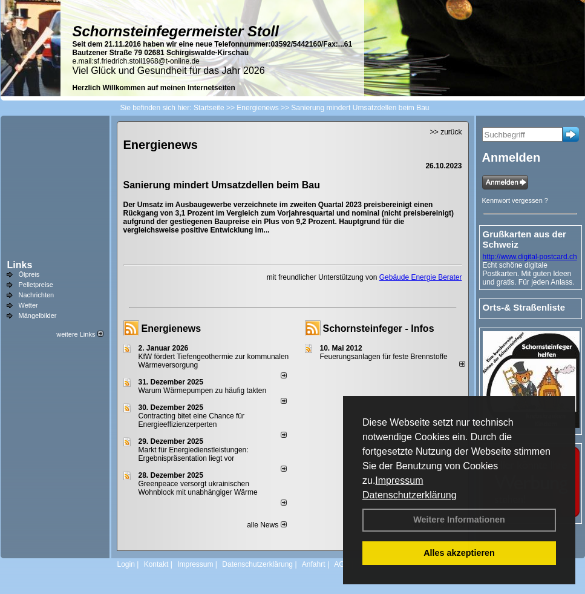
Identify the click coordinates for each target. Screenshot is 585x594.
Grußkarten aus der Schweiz (524, 239)
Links (20, 265)
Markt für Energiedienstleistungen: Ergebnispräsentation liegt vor (194, 454)
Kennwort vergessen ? (515, 200)
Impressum (399, 480)
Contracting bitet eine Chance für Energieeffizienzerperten (191, 420)
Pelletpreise (36, 284)
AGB (341, 564)
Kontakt (156, 564)
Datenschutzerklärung (409, 495)
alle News (266, 525)
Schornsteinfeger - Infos (378, 328)
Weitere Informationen (459, 519)
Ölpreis (29, 274)
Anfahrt (313, 564)
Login (126, 564)
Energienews (171, 328)
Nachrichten (36, 295)
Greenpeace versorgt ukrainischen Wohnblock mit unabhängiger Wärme (198, 488)
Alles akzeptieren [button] (459, 553)
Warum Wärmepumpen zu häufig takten (203, 390)
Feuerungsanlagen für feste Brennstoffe (384, 356)
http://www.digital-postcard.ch (530, 256)
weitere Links (79, 334)
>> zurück (446, 132)
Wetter (28, 305)
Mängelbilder (38, 315)
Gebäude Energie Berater (420, 277)
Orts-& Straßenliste (524, 307)
